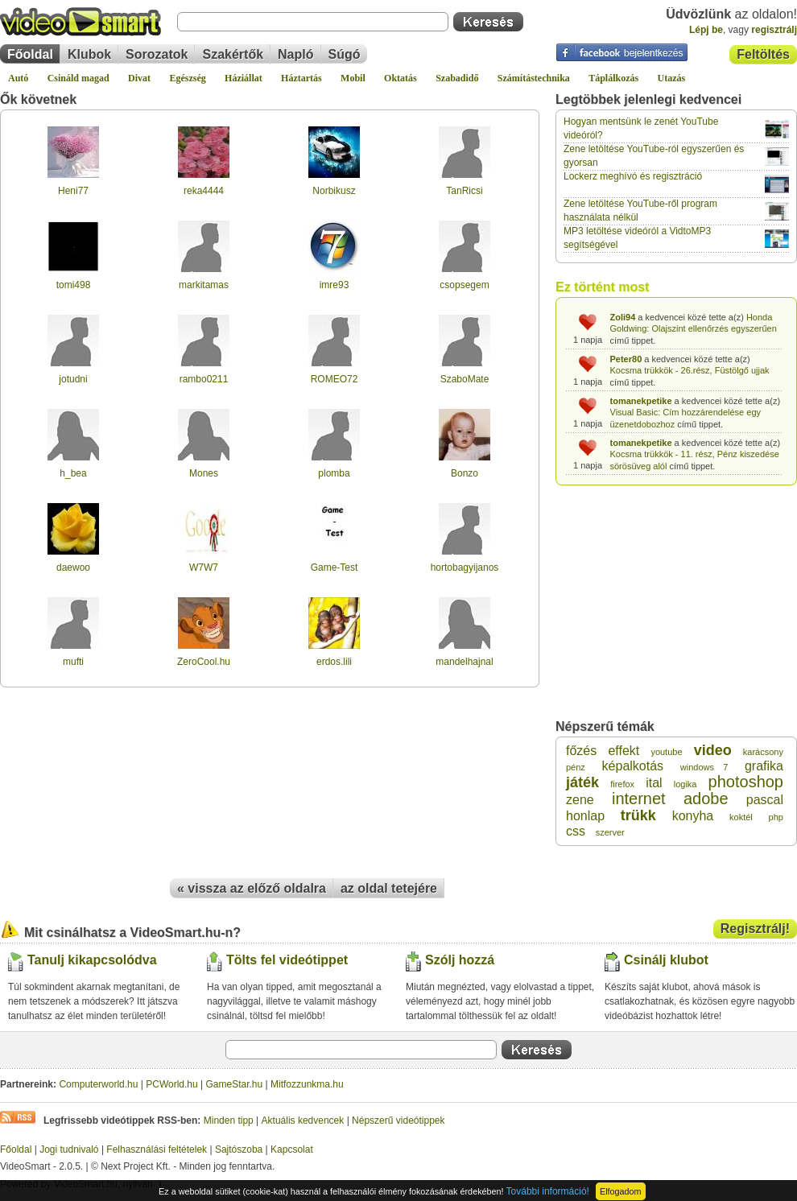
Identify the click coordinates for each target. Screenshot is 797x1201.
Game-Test (334, 567)
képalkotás (633, 766)
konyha (693, 816)
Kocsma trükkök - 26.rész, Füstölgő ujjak (690, 370)
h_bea (73, 473)
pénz (575, 767)
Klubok (89, 54)
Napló (295, 54)
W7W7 (203, 567)
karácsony (763, 752)
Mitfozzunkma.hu (307, 1084)
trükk (638, 815)
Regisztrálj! (755, 928)
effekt (623, 750)
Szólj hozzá (459, 960)
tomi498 (73, 285)
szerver (610, 832)
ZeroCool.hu (203, 661)
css (575, 831)
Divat (139, 78)
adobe (706, 798)
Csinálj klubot (666, 960)
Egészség (187, 78)
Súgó (344, 54)
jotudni (73, 379)
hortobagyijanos (465, 567)
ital (654, 783)
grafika (764, 766)
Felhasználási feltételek (156, 1149)
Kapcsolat (291, 1149)
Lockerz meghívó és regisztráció (633, 176)
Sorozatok (157, 54)
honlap (585, 816)
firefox (622, 784)
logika (685, 784)
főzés (581, 750)
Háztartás (301, 78)
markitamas (204, 285)
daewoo (73, 567)
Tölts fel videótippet (287, 960)
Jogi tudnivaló (68, 1149)
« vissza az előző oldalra (251, 888)
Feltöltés (763, 54)
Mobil (353, 78)
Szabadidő (457, 78)
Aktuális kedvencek (303, 1120)
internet (639, 798)
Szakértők (232, 54)
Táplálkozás (613, 78)
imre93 (334, 285)
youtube (666, 752)
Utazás (672, 78)
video (713, 750)
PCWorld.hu (171, 1084)
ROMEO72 (334, 379)
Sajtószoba (238, 1149)
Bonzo (464, 473)
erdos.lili (334, 661)
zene (580, 800)
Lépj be (706, 29)
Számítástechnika (534, 78)
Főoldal (30, 54)
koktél (741, 817)
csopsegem (464, 285)
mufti (73, 661)
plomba (333, 473)
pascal (764, 800)
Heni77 (73, 190)
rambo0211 (204, 379)
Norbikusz (333, 190)
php (776, 817)
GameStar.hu (234, 1084)
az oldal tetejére (389, 888)
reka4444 (204, 190)
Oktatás (400, 78)
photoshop (745, 781)
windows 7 (704, 767)
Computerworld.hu (98, 1084)
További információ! (547, 1191)
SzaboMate (464, 379)
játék (582, 782)
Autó (18, 78)
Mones (203, 473)
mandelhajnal (464, 661)
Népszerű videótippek (398, 1120)
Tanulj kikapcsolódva (92, 960)
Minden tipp (229, 1120)
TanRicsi (464, 190)
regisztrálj (774, 29)
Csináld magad (78, 78)
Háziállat (243, 78)
